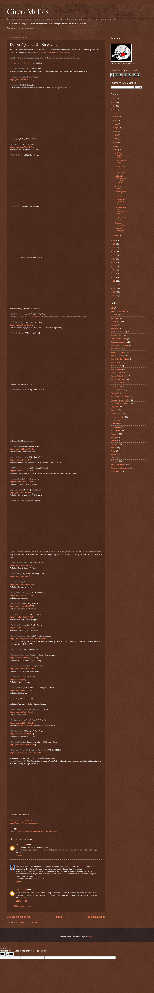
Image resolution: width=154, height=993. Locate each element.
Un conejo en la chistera (120, 468)
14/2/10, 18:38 (21, 901)
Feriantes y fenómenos (119, 403)
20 (114, 248)
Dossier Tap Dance (23, 831)
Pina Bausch (119, 167)
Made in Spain (116, 427)
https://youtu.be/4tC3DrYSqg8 (21, 595)
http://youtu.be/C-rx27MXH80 (21, 482)
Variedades (115, 471)
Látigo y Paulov (116, 413)
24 (114, 106)
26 (114, 99)
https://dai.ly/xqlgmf (17, 680)
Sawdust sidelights (119, 230)
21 (114, 244)
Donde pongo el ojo (118, 352)
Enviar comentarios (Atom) (28, 922)
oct (116, 120)
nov (116, 116)
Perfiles (113, 448)
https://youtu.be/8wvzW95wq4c (22, 669)
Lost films (114, 424)
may (117, 139)
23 (114, 110)
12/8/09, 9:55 (21, 882)
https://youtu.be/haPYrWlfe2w (21, 576)
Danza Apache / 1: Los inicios (21, 820)
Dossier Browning (117, 356)
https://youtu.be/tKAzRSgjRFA (21, 606)
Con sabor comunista (119, 342)
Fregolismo (115, 407)
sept (117, 124)
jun (116, 135)
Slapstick (114, 454)
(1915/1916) (25, 63)
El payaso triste (116, 386)
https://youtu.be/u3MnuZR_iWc (22, 147)
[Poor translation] (10, 954)
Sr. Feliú (19, 863)
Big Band (114, 325)
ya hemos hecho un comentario (29, 317)
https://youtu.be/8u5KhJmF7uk (21, 584)
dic (116, 113)
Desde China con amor (119, 345)
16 (114, 262)
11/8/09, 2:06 (21, 855)
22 (114, 240)
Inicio (59, 917)
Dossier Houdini (117, 366)
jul (116, 131)
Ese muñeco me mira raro (120, 396)
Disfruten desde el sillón (119, 155)
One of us (114, 441)
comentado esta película (26, 726)
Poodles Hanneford (120, 224)
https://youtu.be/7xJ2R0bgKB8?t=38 (23, 658)
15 (114, 266)
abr (116, 142)
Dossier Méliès (116, 369)
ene (117, 236)
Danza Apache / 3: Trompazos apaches (24, 823)
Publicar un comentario (22, 906)
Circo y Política (116, 335)
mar (117, 146)
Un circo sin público (119, 187)
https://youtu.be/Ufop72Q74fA (21, 325)
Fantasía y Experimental (120, 400)
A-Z (112, 308)
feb (116, 150)
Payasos (114, 444)
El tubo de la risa (117, 390)
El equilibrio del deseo (39, 831)
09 (114, 288)
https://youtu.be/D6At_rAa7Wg (22, 460)
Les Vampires (16, 63)
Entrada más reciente (18, 917)
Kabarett (114, 410)
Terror (113, 458)
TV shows (114, 461)
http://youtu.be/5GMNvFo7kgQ (22, 617)
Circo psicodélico (120, 171)
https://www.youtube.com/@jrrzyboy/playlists (52, 52)
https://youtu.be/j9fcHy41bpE (21, 712)
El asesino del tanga (120, 162)
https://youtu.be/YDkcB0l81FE (21, 734)
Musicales (53, 831)
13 (114, 274)
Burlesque (114, 328)
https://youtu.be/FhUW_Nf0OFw (22, 723)
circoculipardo (22, 844)
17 (114, 259)
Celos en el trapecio (118, 332)
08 (114, 292)
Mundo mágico (116, 430)
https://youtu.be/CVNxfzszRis (21, 493)
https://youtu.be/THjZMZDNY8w (22, 745)
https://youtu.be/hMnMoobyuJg (22, 80)
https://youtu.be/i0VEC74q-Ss (21, 690)
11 (114, 281)
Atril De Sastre (22, 890)
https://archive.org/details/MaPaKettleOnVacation (28, 639)
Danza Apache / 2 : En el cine (120, 201)
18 (114, 255)
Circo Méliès (28, 11)
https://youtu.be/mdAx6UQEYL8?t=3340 (25, 753)
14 (114, 270)
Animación (115, 318)
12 (114, 277)
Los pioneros (115, 420)
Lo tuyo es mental (117, 417)
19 (114, 251)
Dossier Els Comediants (120, 359)
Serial (113, 451)
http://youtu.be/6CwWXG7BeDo (22, 471)
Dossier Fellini (116, 362)
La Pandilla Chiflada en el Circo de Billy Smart (120, 179)
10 (114, 285)
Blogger (91, 937)
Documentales (116, 349)
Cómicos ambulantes (119, 339)
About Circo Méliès (118, 311)
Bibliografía (115, 322)
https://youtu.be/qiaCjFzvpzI (20, 565)
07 (114, 296)
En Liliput (114, 393)
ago (117, 128)
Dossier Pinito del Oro (119, 376)
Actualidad (115, 315)
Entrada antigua (96, 917)
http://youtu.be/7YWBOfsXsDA (22, 628)
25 (114, 102)
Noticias (114, 437)
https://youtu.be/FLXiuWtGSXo (22, 449)
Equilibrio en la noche (120, 218)
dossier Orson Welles (119, 373)
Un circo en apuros (118, 465)
